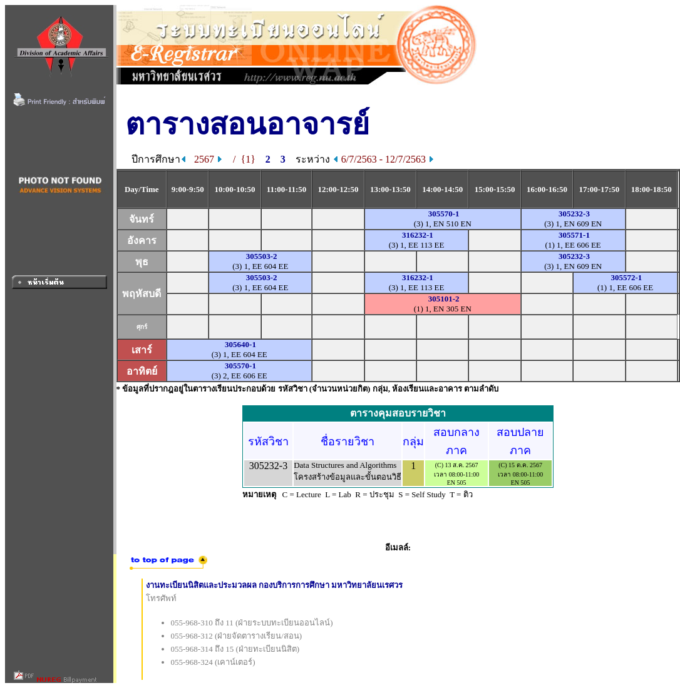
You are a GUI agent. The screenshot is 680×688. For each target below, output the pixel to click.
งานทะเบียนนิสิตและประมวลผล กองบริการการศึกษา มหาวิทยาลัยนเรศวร (274, 585)
